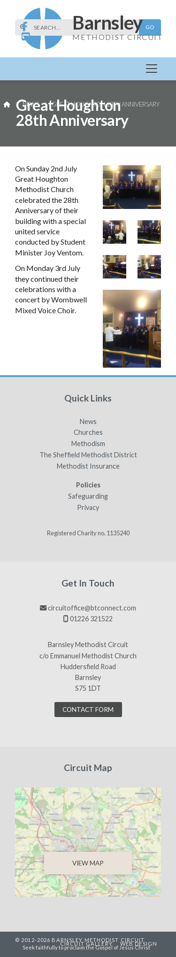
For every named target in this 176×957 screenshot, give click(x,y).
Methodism (88, 444)
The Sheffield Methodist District (88, 455)
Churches (88, 432)
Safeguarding (88, 496)
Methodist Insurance (88, 466)
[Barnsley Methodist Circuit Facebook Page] (25, 27)
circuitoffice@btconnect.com (92, 608)
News (31, 104)
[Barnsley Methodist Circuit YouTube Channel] (26, 36)
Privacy (88, 507)
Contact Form (88, 709)
